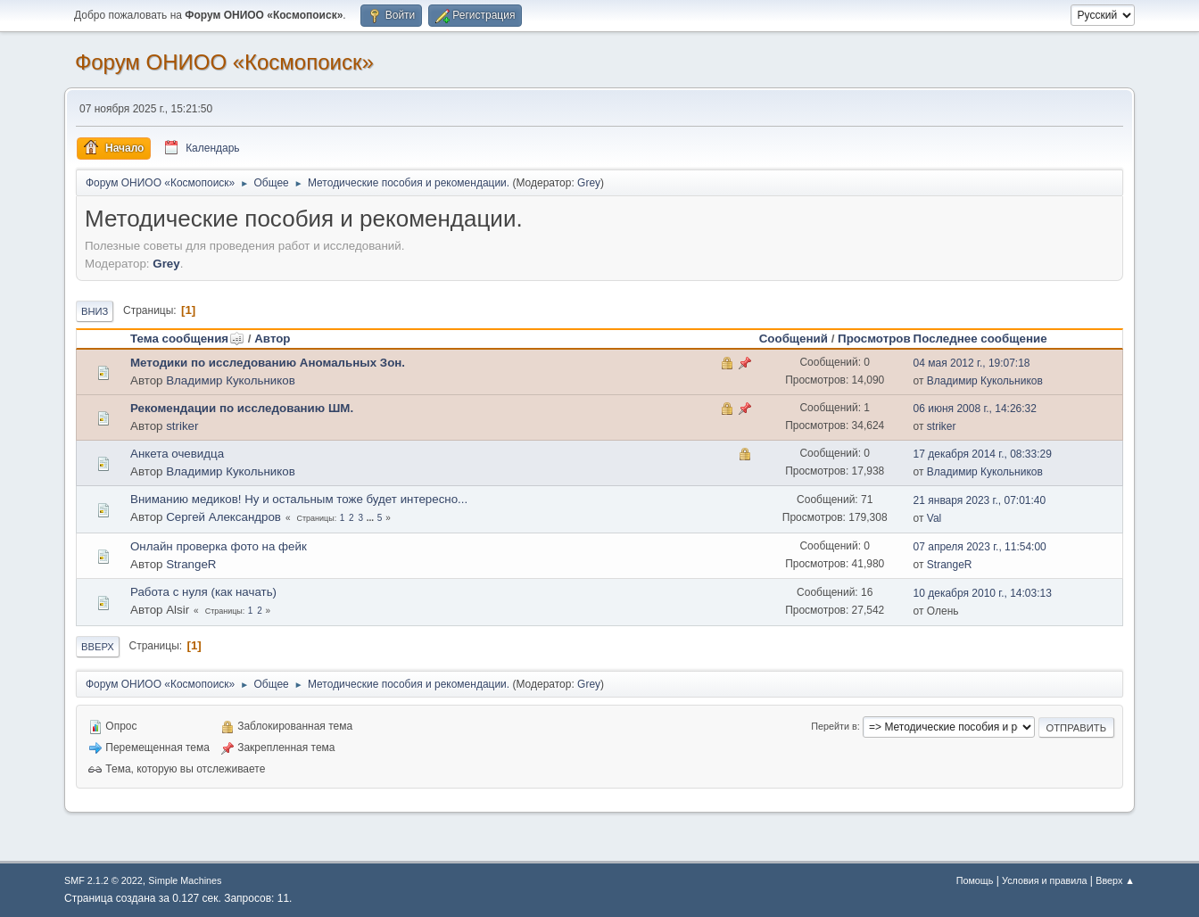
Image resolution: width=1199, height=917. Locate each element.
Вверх (97, 646)
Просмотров (874, 338)
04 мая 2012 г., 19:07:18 (972, 363)
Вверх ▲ (1115, 880)
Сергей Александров (223, 517)
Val (934, 518)
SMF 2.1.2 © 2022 (103, 880)
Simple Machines (184, 880)
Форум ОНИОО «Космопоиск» (224, 62)
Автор (272, 338)
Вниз (94, 311)
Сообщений (793, 338)
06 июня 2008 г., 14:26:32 (975, 408)
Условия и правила (1044, 880)
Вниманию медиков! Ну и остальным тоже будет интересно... (298, 499)
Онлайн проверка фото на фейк (218, 546)
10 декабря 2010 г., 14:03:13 (983, 593)
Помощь (975, 880)
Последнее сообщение (980, 338)
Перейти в (833, 726)
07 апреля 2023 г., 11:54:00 (980, 547)
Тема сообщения (187, 338)
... (371, 518)
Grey (588, 183)
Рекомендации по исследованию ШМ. (241, 408)
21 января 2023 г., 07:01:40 (980, 500)
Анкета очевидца (177, 453)
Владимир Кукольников (230, 380)
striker (182, 426)
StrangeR (191, 564)
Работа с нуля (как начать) (203, 592)
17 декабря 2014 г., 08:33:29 (983, 454)
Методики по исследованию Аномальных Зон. (267, 362)
